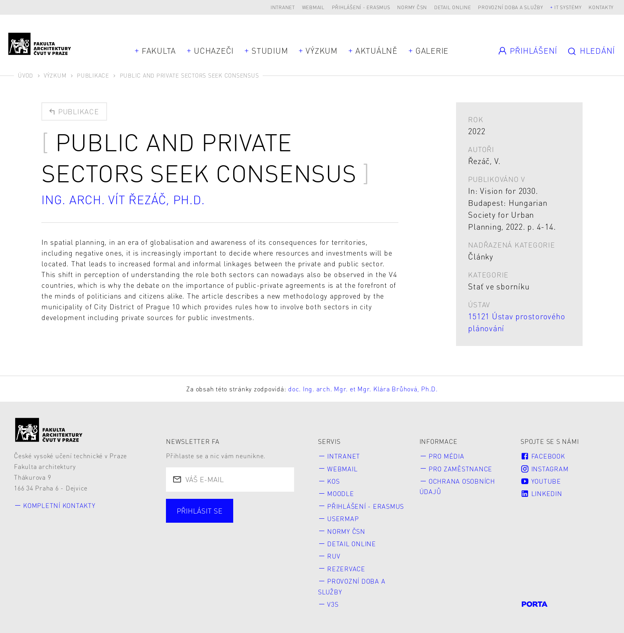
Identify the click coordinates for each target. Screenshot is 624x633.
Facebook (543, 456)
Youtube (541, 481)
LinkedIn (541, 493)
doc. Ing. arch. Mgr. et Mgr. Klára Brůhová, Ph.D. (363, 389)
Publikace (93, 75)
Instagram (544, 469)
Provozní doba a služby (510, 7)
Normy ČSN (412, 7)
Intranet (283, 7)
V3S (332, 604)
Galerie (431, 50)
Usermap (343, 518)
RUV (333, 556)
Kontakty (601, 7)
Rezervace (346, 569)
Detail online (452, 7)
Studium (270, 50)
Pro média (446, 456)
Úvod (25, 75)
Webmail (313, 7)
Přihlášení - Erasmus (361, 7)
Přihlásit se (199, 510)
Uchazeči (214, 50)
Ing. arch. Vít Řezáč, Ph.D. (123, 199)
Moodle (340, 493)
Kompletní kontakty (59, 505)
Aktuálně (376, 50)
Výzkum (321, 50)
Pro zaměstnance (460, 469)
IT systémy (568, 7)
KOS (333, 481)
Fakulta (159, 50)
